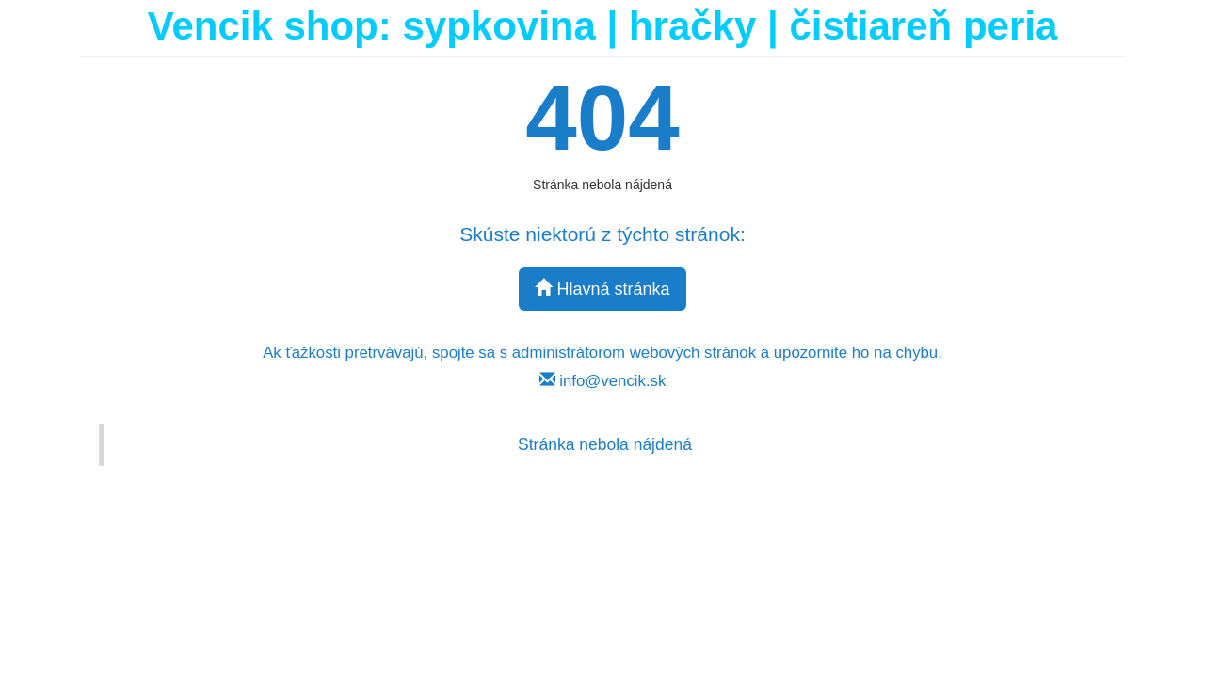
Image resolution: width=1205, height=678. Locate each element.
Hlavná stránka (602, 289)
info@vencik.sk (603, 381)
